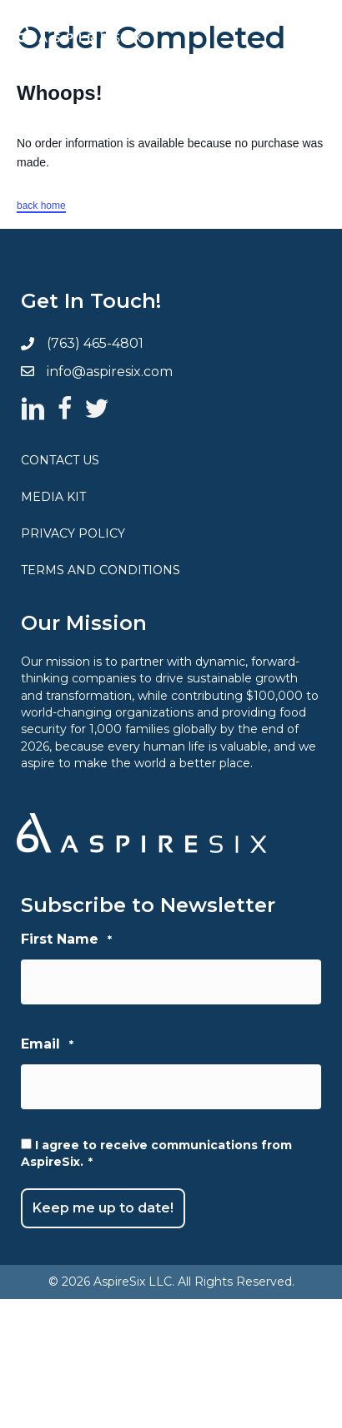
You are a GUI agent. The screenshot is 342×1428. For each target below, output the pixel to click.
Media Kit (53, 496)
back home (41, 205)
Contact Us (60, 460)
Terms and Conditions (100, 570)
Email (47, 1045)
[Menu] (296, 33)
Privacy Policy (73, 533)
